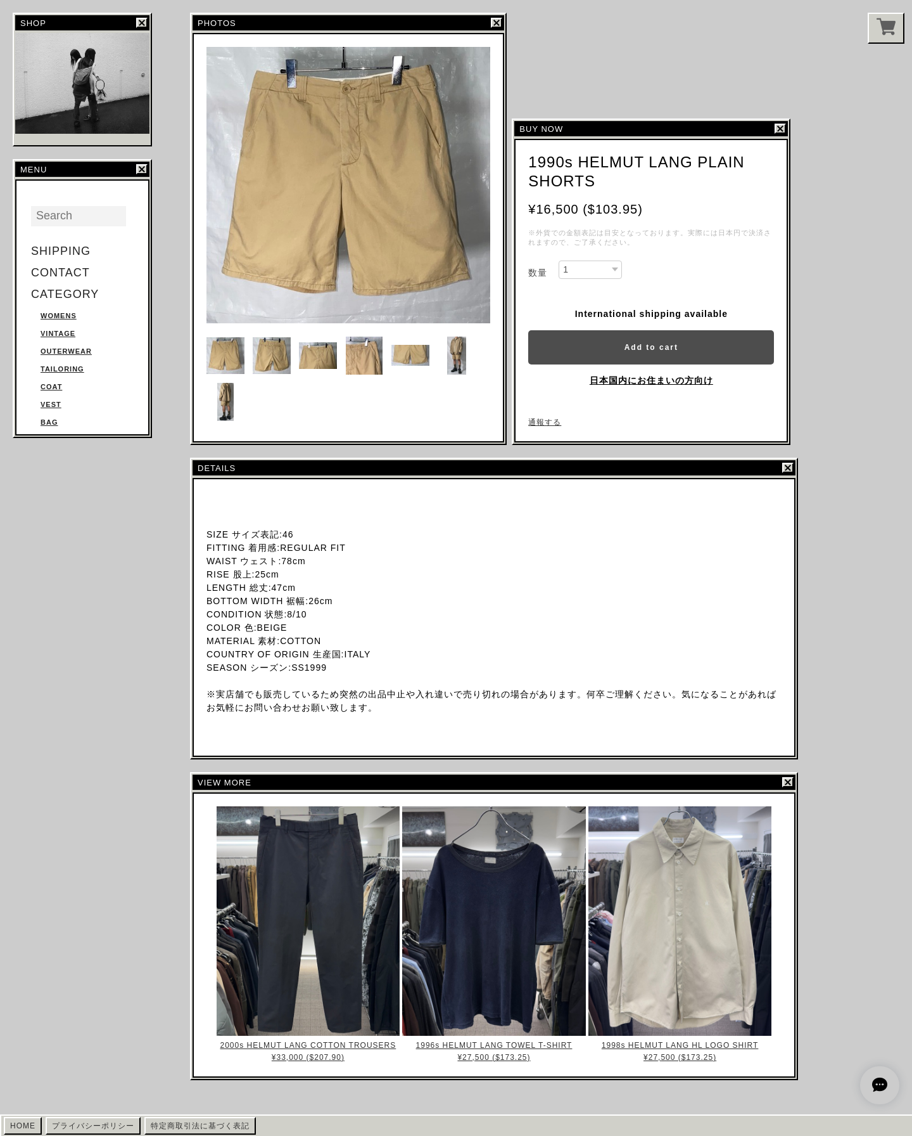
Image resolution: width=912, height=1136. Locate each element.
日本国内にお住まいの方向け (651, 380)
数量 (537, 273)
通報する (544, 422)
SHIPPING (61, 251)
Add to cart (651, 347)
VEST (51, 404)
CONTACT (60, 272)
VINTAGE (58, 333)
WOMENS (59, 316)
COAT (51, 386)
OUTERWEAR (66, 351)
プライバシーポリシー (93, 1125)
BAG (49, 422)
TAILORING (62, 369)
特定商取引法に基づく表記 (200, 1125)
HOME (22, 1125)
